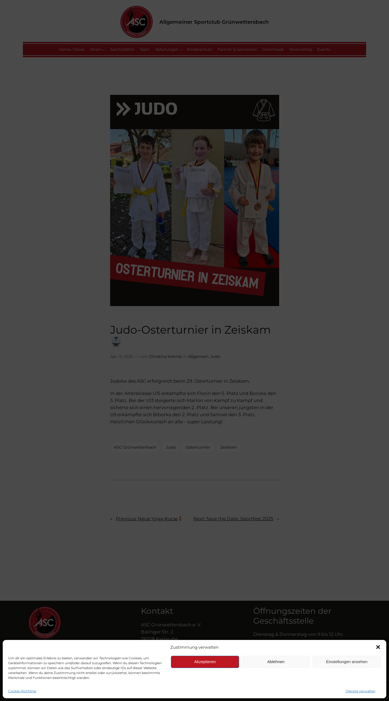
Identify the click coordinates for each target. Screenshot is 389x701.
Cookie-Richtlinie (22, 691)
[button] (378, 647)
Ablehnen (275, 661)
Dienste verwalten (360, 691)
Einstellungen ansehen (346, 661)
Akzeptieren (205, 661)
